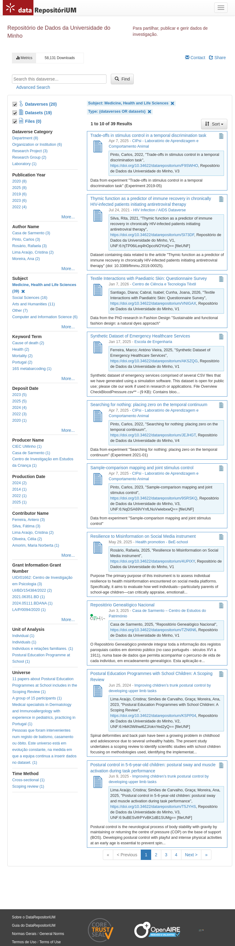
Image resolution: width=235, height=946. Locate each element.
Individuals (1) (24, 642)
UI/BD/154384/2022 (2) (32, 590)
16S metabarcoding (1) (31, 369)
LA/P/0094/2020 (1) (29, 610)
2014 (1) (19, 489)
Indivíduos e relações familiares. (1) (42, 648)
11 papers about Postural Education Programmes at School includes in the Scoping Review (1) (44, 685)
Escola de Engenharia (153, 342)
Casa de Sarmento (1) (31, 453)
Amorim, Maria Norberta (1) (35, 545)
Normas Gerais (24, 934)
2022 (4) (19, 207)
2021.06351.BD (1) (28, 597)
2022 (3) (19, 414)
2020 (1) (19, 420)
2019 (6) (19, 194)
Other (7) (20, 310)
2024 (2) (19, 483)
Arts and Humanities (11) (33, 304)
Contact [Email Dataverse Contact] (195, 57)
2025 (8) (19, 188)
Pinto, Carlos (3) (26, 239)
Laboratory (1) (24, 164)
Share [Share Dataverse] (217, 57)
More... (68, 216)
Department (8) (25, 138)
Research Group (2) (29, 157)
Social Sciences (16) (29, 298)
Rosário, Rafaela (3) (29, 246)
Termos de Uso (24, 942)
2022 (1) (19, 496)
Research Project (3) (29, 151)
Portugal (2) (22, 362)
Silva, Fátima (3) (26, 526)
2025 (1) (19, 502)
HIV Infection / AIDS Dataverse (159, 210)
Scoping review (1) (28, 786)
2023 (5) (19, 395)
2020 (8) (19, 181)
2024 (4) (19, 407)
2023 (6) (19, 200)
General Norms (51, 934)
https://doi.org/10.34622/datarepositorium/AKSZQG (154, 361)
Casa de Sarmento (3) (31, 233)
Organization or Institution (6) (37, 144)
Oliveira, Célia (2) (27, 539)
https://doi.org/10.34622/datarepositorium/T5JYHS (153, 807)
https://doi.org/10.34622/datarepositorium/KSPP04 (153, 716)
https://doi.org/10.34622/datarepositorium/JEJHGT (153, 435)
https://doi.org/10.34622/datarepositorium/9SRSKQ (153, 498)
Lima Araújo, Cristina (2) (33, 252)
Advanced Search (33, 87)
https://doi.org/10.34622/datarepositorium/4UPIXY (152, 561)
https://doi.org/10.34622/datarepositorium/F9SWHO (154, 166)
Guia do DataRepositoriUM (33, 925)
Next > (191, 854)
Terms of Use (50, 942)
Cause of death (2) (28, 343)
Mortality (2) (22, 356)
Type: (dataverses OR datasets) (119, 111)
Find (122, 79)
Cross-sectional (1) (28, 780)
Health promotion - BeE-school (162, 542)
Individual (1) (23, 636)
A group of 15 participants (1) (37, 698)
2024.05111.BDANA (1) (32, 603)
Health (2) (20, 349)
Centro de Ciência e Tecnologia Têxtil (164, 284)
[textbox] (59, 79)
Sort (214, 124)
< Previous (127, 854)
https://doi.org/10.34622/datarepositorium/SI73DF (152, 235)
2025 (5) (19, 401)
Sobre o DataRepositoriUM (33, 917)
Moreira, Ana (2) (26, 259)
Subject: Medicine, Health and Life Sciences (131, 103)
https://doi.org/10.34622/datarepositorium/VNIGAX (153, 303)
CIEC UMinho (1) (27, 446)
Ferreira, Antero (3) (28, 520)
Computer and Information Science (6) (45, 317)
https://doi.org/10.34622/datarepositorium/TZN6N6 (153, 630)
